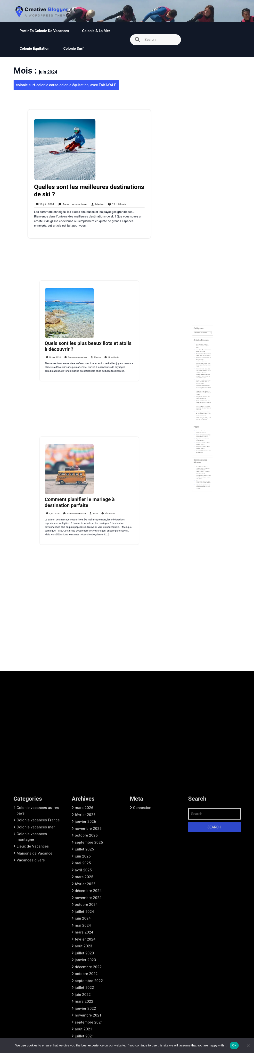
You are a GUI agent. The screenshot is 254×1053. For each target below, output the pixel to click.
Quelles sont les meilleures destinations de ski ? (89, 186)
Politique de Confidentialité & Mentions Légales (202, 426)
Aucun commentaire (75, 197)
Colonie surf (73, 48)
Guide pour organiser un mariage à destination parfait (202, 438)
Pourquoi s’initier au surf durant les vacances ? (203, 430)
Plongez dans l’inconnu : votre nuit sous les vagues (203, 402)
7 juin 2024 (66, 505)
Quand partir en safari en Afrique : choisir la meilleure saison (202, 375)
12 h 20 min (110, 197)
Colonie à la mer (96, 31)
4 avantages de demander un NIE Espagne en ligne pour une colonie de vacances (203, 411)
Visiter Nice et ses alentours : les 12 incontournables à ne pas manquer (203, 400)
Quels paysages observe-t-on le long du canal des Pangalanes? (203, 380)
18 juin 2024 (53, 197)
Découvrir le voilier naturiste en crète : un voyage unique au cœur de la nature (203, 394)
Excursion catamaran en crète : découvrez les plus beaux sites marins (203, 385)
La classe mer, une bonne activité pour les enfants (203, 446)
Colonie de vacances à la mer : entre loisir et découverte (203, 422)
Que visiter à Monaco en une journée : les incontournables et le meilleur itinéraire (203, 405)
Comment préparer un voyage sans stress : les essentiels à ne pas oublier (203, 408)
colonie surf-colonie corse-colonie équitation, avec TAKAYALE (66, 85)
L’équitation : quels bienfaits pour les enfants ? (202, 424)
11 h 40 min (102, 347)
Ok (234, 1045)
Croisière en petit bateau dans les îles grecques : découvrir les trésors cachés (203, 397)
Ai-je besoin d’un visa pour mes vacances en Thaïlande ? (203, 413)
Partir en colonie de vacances (44, 31)
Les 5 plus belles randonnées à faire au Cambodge (203, 378)
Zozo (91, 505)
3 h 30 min (100, 505)
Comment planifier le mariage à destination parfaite (83, 497)
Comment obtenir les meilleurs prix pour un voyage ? (203, 444)
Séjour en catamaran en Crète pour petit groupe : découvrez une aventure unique (202, 391)
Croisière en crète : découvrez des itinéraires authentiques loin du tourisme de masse (203, 388)
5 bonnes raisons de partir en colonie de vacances (202, 420)
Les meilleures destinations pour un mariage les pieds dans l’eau (202, 441)
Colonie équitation (35, 48)
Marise (94, 197)
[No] (248, 1045)
